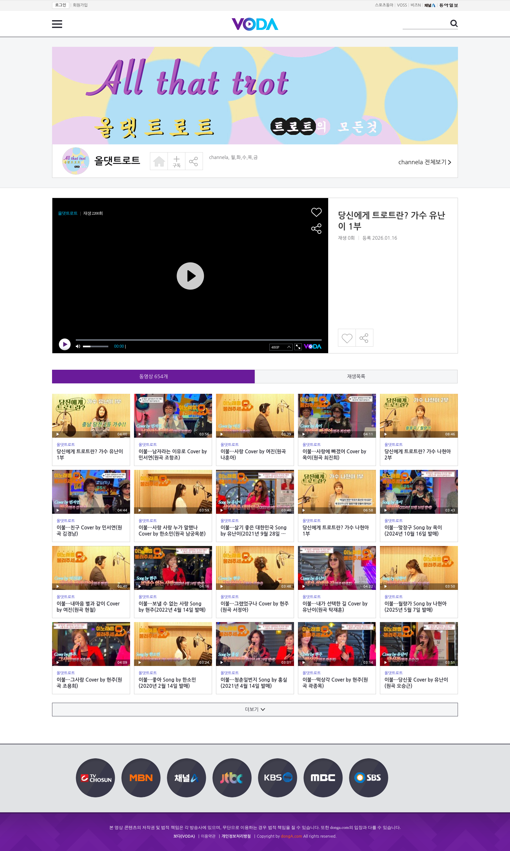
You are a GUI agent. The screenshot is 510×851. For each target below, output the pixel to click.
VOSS (402, 5)
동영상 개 (153, 376)
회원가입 (80, 5)
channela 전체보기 (424, 162)
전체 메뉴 (57, 24)
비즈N (416, 5)
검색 (454, 23)
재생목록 (356, 376)
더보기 (255, 709)
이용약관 (208, 836)
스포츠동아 (384, 5)
